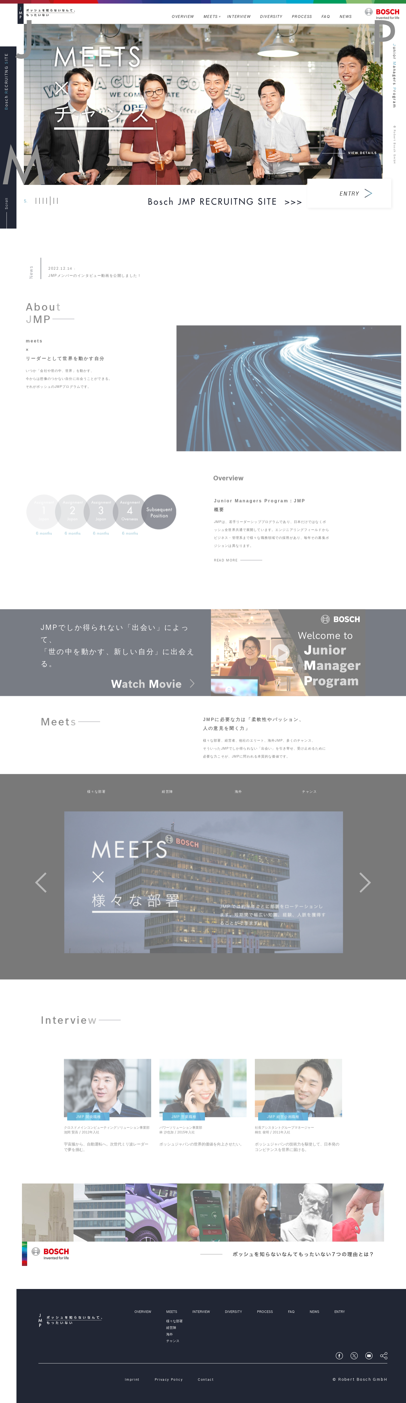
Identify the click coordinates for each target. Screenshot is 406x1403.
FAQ (326, 16)
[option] (210, 896)
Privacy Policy (169, 1379)
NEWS (346, 16)
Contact (206, 1379)
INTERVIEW (239, 16)
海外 (238, 805)
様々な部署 (96, 805)
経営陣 (167, 805)
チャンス (309, 805)
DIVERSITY (271, 16)
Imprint (132, 1379)
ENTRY (339, 1312)
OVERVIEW (183, 16)
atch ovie (152, 697)
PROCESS (302, 16)
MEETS (211, 16)
